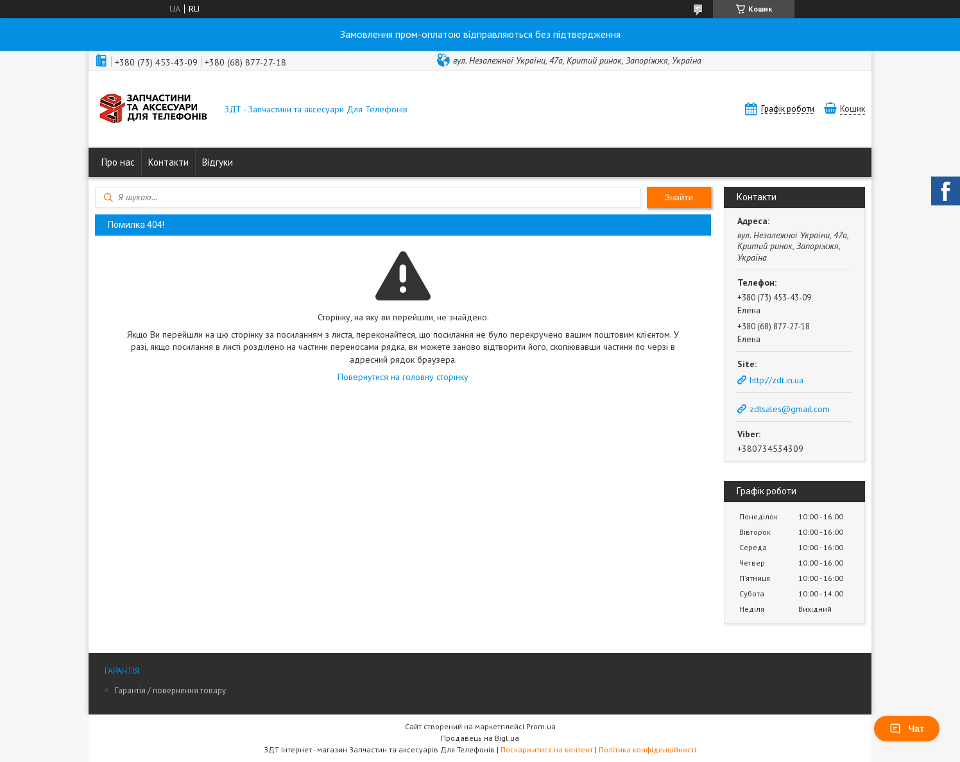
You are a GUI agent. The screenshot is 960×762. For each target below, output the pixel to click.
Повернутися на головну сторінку (403, 377)
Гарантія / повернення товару (170, 690)
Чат (906, 728)
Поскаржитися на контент (547, 749)
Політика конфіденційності (647, 749)
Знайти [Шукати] (679, 197)
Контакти (168, 162)
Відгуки (217, 162)
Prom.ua (541, 726)
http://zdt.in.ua (776, 380)
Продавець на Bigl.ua (480, 738)
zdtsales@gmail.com (790, 409)
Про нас (118, 162)
